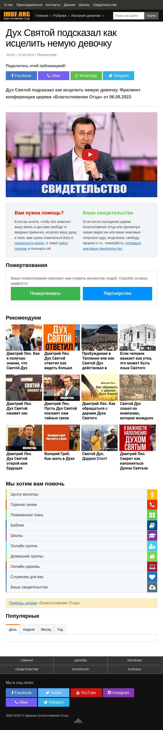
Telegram (118, 76)
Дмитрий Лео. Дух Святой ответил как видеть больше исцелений (58, 363)
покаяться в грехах (29, 243)
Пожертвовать (45, 293)
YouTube (86, 693)
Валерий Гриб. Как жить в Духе (59, 456)
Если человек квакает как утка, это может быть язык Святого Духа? (136, 363)
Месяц (46, 629)
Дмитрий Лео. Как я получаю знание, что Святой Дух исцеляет (23, 363)
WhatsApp (86, 76)
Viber (53, 76)
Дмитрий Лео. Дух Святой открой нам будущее (19, 460)
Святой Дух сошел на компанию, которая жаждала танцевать (136, 413)
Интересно (80, 669)
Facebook (21, 76)
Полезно (134, 669)
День (13, 629)
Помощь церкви (23, 603)
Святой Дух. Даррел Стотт (94, 456)
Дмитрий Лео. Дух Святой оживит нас (19, 408)
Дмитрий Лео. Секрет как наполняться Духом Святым (134, 460)
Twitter (54, 693)
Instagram (119, 693)
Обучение (134, 660)
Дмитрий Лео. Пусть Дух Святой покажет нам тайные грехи (60, 410)
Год (60, 629)
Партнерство (117, 293)
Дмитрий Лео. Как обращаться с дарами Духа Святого (98, 410)
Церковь (80, 660)
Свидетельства (26, 669)
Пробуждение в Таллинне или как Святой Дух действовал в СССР (98, 363)
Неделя (29, 629)
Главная (27, 660)
